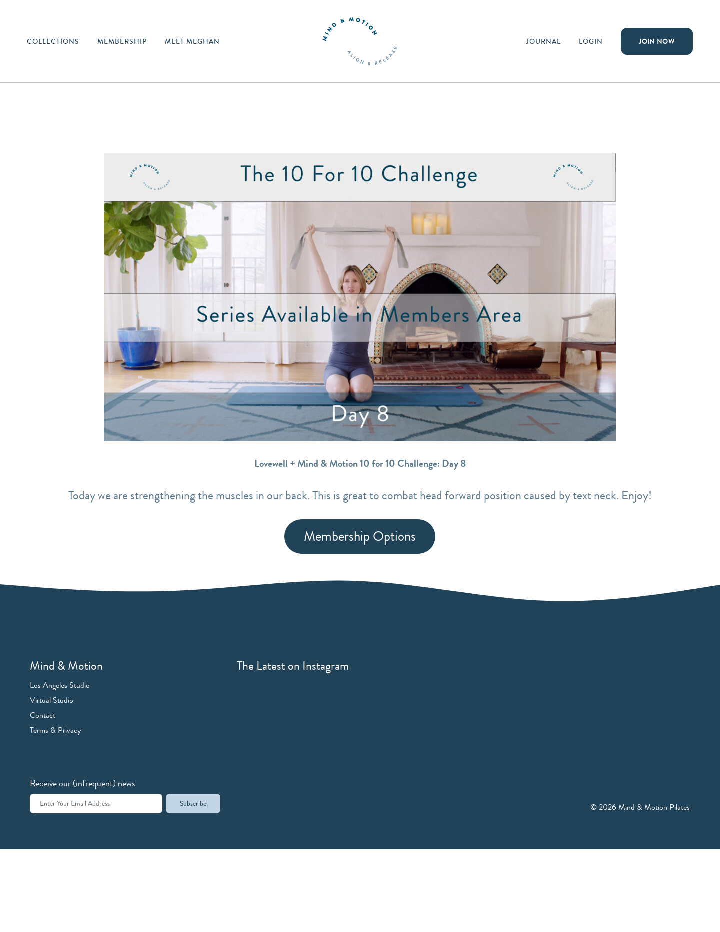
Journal (543, 41)
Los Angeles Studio (60, 685)
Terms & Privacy (55, 730)
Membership (122, 41)
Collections (53, 41)
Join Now (657, 41)
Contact (43, 715)
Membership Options (360, 536)
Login (591, 41)
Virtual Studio (52, 700)
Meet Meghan (192, 41)
